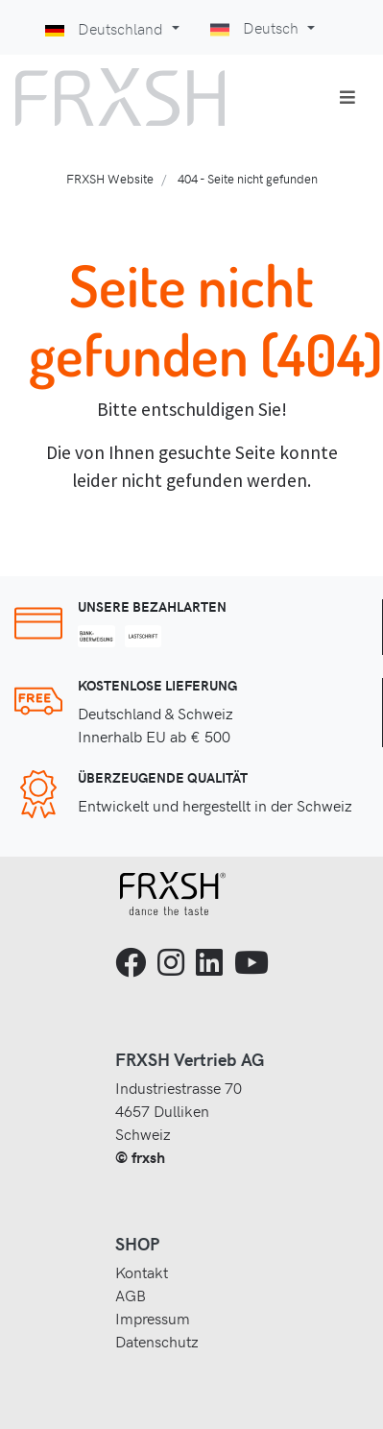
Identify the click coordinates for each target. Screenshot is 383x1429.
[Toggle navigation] (347, 97)
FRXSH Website (110, 178)
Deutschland (106, 27)
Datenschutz (157, 1340)
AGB (130, 1294)
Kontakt (141, 1271)
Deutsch (256, 26)
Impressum (152, 1317)
